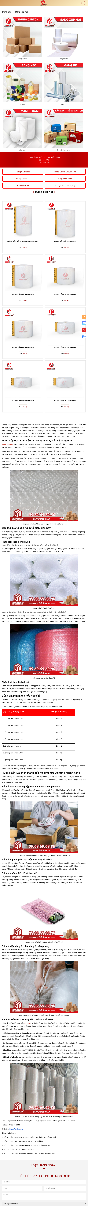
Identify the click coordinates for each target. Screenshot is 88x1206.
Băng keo (22, 104)
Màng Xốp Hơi (50, 1146)
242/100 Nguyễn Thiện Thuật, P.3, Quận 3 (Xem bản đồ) (37, 1118)
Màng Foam (49, 1154)
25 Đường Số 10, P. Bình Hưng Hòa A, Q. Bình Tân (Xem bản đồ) (43, 1106)
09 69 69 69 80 (12, 1131)
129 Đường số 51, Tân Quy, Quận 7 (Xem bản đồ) (35, 1112)
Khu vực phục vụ (9, 1159)
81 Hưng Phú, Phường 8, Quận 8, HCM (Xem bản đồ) (37, 1109)
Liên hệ (6, 1154)
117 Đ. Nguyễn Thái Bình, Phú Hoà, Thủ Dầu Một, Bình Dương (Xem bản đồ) (49, 1124)
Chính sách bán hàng (11, 1169)
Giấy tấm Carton (65, 179)
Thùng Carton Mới (22, 172)
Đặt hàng (44, 1065)
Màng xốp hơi (21, 12)
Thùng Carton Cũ (23, 179)
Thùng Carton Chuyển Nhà (65, 172)
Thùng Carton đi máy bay (65, 186)
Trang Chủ (7, 1146)
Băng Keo (49, 1151)
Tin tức (5, 1151)
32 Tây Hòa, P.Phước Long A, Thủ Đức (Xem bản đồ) (36, 1121)
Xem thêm (6, 1127)
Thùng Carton (22, 59)
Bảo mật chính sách (10, 1174)
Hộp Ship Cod (23, 186)
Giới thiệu (6, 1149)
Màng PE (63, 104)
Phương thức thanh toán (12, 1171)
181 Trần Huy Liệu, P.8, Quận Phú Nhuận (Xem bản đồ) (40, 1115)
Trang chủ (6, 12)
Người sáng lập (9, 1157)
